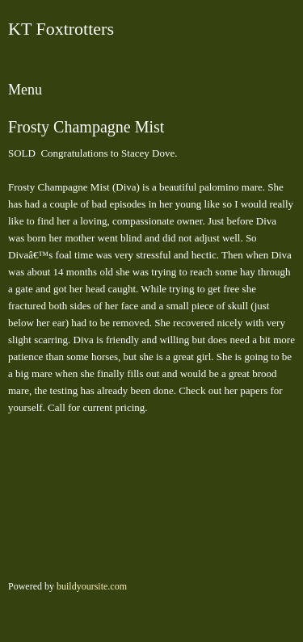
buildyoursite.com (92, 586)
